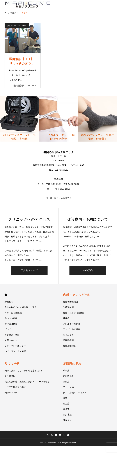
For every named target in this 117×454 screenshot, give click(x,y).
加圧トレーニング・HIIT (17, 26)
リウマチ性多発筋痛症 (15, 387)
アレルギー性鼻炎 (71, 324)
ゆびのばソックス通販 (15, 351)
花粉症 (66, 318)
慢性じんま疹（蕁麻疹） (75, 313)
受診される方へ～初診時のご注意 (21, 307)
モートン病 (68, 387)
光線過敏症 (68, 307)
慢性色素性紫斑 (70, 302)
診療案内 (9, 302)
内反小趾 (67, 414)
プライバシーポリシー (15, 346)
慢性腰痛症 (10, 376)
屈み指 (66, 403)
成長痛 (66, 370)
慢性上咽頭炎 (69, 346)
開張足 (66, 381)
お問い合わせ (11, 340)
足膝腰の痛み (72, 363)
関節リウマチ (11, 392)
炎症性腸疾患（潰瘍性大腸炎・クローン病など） (28, 381)
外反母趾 (67, 420)
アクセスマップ (29, 270)
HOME (6, 294)
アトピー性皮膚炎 (71, 329)
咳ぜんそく (68, 335)
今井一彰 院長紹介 (13, 313)
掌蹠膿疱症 (68, 340)
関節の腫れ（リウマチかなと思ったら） (24, 370)
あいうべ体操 (11, 318)
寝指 (65, 398)
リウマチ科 (12, 363)
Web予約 (88, 270)
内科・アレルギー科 (76, 295)
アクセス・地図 (12, 335)
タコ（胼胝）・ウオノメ (75, 392)
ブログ (8, 329)
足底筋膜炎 (68, 376)
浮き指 (66, 409)
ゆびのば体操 (11, 324)
